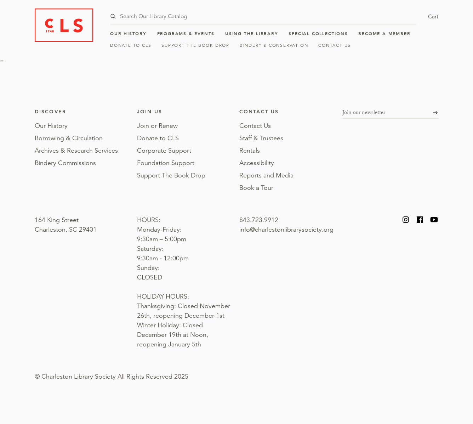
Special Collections (318, 33)
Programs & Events (186, 33)
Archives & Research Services (76, 150)
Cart (433, 16)
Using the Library (251, 33)
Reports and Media (266, 175)
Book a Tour (256, 188)
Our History (128, 33)
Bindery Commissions (65, 163)
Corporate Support (164, 150)
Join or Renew (157, 126)
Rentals (249, 150)
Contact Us (334, 45)
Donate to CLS (130, 45)
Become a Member (384, 33)
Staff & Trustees (261, 138)
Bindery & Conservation (274, 45)
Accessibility (256, 163)
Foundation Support (165, 163)
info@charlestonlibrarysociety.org (286, 229)
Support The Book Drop (195, 45)
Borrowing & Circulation (69, 138)
